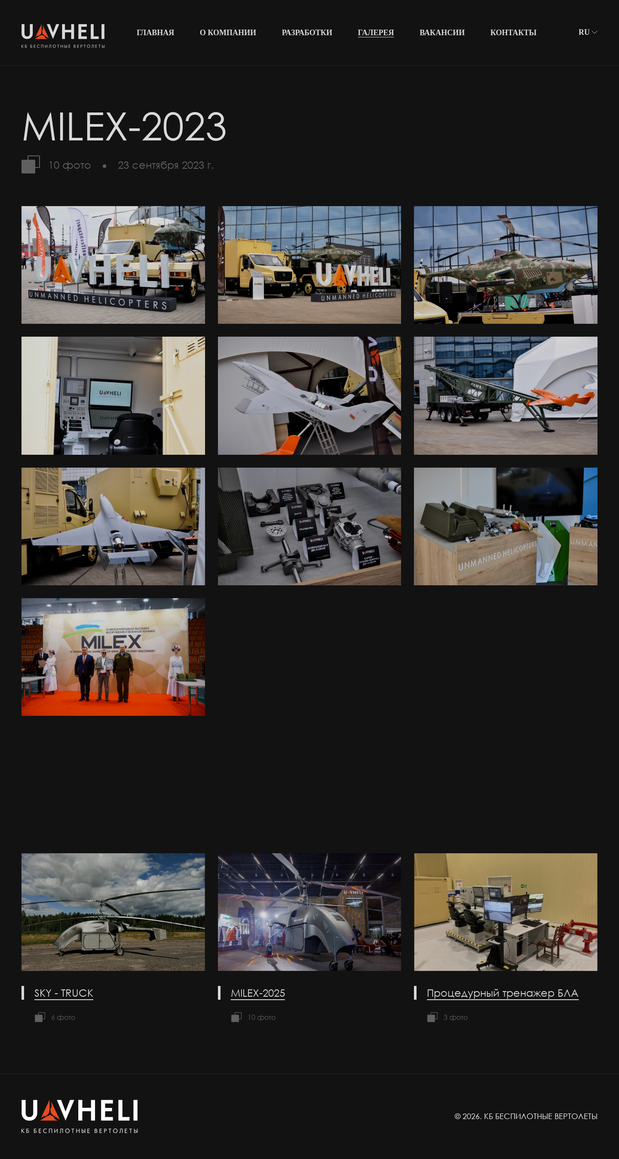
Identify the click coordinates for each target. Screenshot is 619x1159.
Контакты (513, 32)
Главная (155, 32)
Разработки (307, 32)
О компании (228, 32)
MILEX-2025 (258, 992)
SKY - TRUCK (63, 992)
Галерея (376, 32)
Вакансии (442, 32)
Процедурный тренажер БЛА (503, 992)
